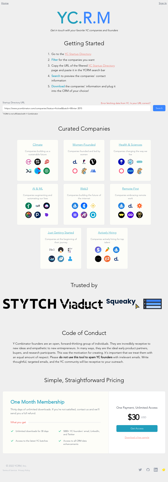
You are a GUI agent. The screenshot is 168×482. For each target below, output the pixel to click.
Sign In (163, 3)
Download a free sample (137, 437)
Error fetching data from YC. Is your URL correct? (125, 103)
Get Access (137, 428)
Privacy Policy (24, 470)
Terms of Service (10, 470)
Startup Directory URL (14, 102)
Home (5, 3)
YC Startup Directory (78, 54)
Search (159, 108)
